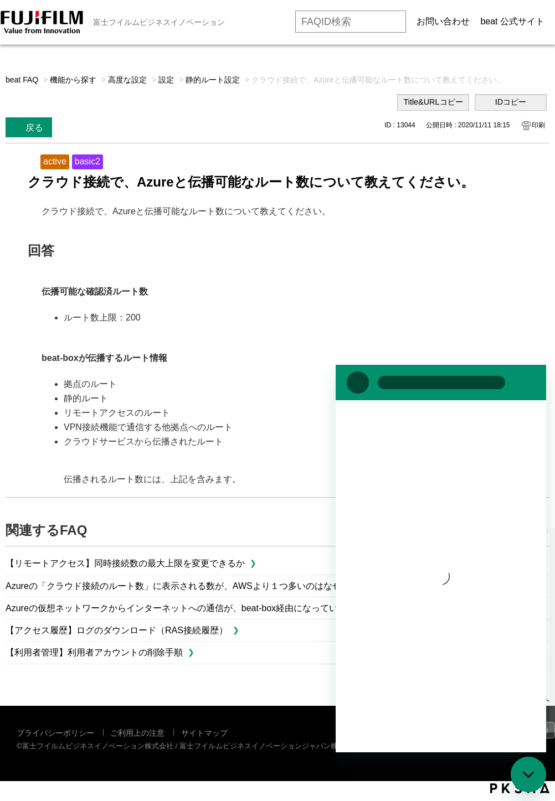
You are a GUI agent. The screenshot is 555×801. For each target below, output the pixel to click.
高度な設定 (127, 79)
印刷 (538, 125)
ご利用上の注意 (137, 732)
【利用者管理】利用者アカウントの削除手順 (94, 652)
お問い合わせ (443, 21)
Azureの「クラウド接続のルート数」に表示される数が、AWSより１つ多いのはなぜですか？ (191, 586)
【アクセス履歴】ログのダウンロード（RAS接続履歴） (117, 630)
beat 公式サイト (512, 21)
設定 (166, 79)
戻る (34, 127)
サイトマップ (204, 732)
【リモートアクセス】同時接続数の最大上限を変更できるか (125, 563)
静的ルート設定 (213, 79)
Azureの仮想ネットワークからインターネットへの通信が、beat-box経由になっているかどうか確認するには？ (225, 608)
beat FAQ (22, 79)
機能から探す (73, 79)
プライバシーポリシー (55, 732)
